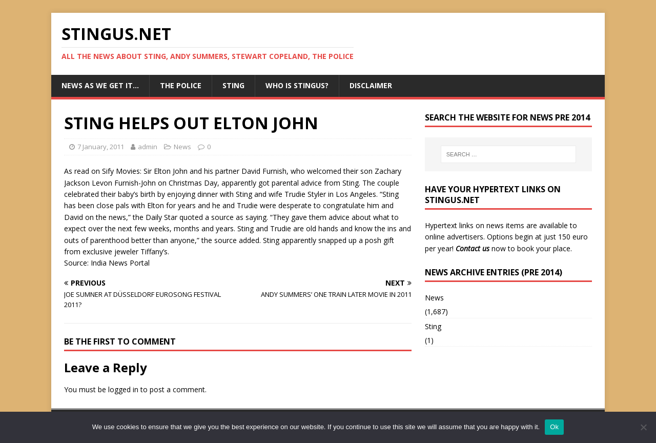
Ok (554, 427)
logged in (123, 389)
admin (147, 146)
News (182, 146)
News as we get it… (100, 85)
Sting (233, 85)
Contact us (472, 248)
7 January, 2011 (100, 146)
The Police (180, 85)
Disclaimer (371, 85)
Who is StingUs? (297, 85)
